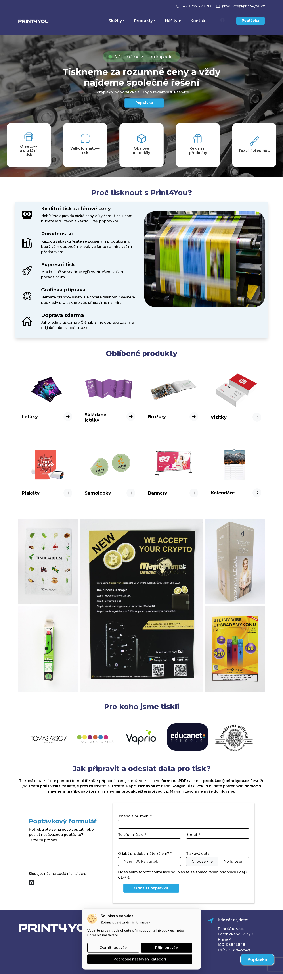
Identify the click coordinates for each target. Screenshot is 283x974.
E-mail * (193, 835)
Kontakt (198, 20)
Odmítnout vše (113, 947)
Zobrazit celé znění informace (124, 922)
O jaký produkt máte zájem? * (145, 853)
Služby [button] (115, 20)
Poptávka (250, 21)
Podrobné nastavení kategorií (140, 959)
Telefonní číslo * (132, 835)
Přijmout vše (166, 947)
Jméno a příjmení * (135, 816)
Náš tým (173, 20)
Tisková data (198, 853)
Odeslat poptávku (151, 888)
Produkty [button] (143, 20)
